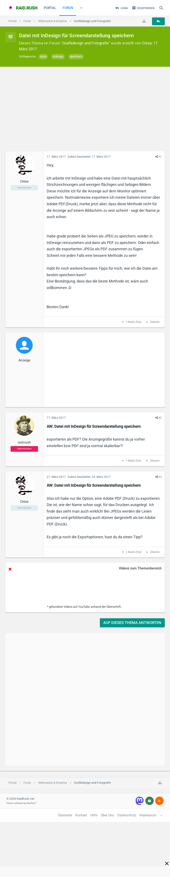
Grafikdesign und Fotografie (85, 43)
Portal (50, 8)
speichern (76, 56)
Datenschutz (126, 815)
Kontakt (81, 815)
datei (43, 56)
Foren (68, 8)
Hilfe (93, 815)
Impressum (148, 815)
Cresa (147, 43)
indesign (58, 56)
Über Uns (107, 815)
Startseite (65, 815)
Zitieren (154, 322)
